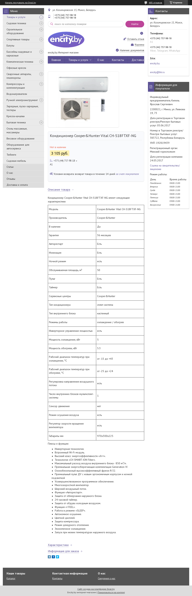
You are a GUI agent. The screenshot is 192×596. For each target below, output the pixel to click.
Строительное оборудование (15, 31)
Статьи (10, 166)
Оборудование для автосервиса (18, 146)
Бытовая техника (16, 122)
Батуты (10, 45)
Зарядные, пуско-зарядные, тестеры (22, 108)
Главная (56, 59)
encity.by (155, 63)
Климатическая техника (20, 61)
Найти (134, 24)
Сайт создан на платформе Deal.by (96, 589)
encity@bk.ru (157, 72)
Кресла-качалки (16, 116)
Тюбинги (11, 154)
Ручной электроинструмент (22, 100)
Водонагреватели (17, 94)
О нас (10, 172)
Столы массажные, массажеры (17, 130)
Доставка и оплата (17, 184)
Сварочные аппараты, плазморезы (19, 75)
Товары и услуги (16, 17)
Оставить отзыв (135, 39)
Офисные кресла (16, 68)
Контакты (118, 59)
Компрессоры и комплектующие (16, 85)
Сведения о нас (106, 578)
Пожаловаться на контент (111, 592)
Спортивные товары (18, 39)
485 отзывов (155, 2)
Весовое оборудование (20, 138)
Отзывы (11, 178)
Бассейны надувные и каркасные (19, 53)
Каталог (11, 578)
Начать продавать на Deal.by (20, 2)
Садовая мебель (16, 160)
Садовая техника (16, 23)
